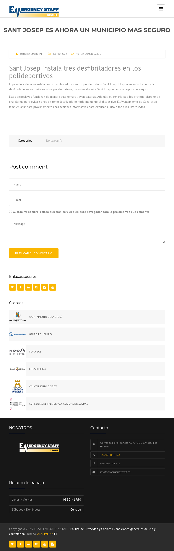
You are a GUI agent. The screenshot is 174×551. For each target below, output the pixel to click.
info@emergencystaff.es (115, 471)
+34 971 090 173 (110, 455)
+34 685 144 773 (110, 463)
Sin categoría (54, 140)
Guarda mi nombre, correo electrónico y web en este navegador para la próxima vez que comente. (81, 212)
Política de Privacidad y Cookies (90, 529)
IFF (56, 534)
